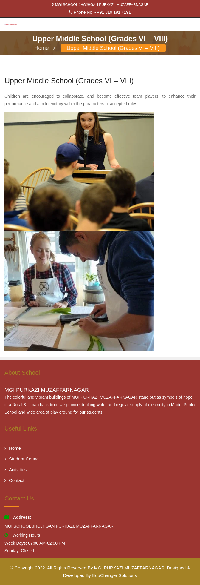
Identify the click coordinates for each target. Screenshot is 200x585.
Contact (14, 480)
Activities (15, 469)
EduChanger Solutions (114, 575)
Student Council (22, 458)
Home (44, 48)
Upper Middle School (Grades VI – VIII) (112, 48)
